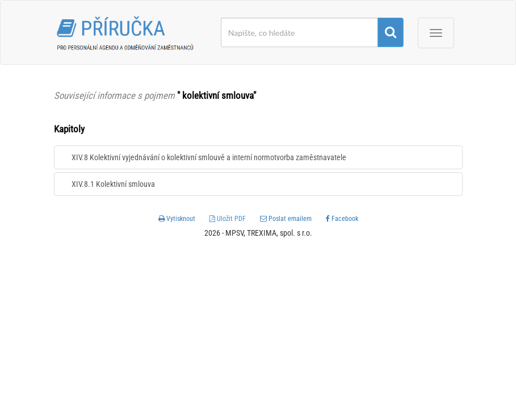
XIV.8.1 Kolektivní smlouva (113, 184)
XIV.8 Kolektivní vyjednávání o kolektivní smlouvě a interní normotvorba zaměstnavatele (209, 157)
